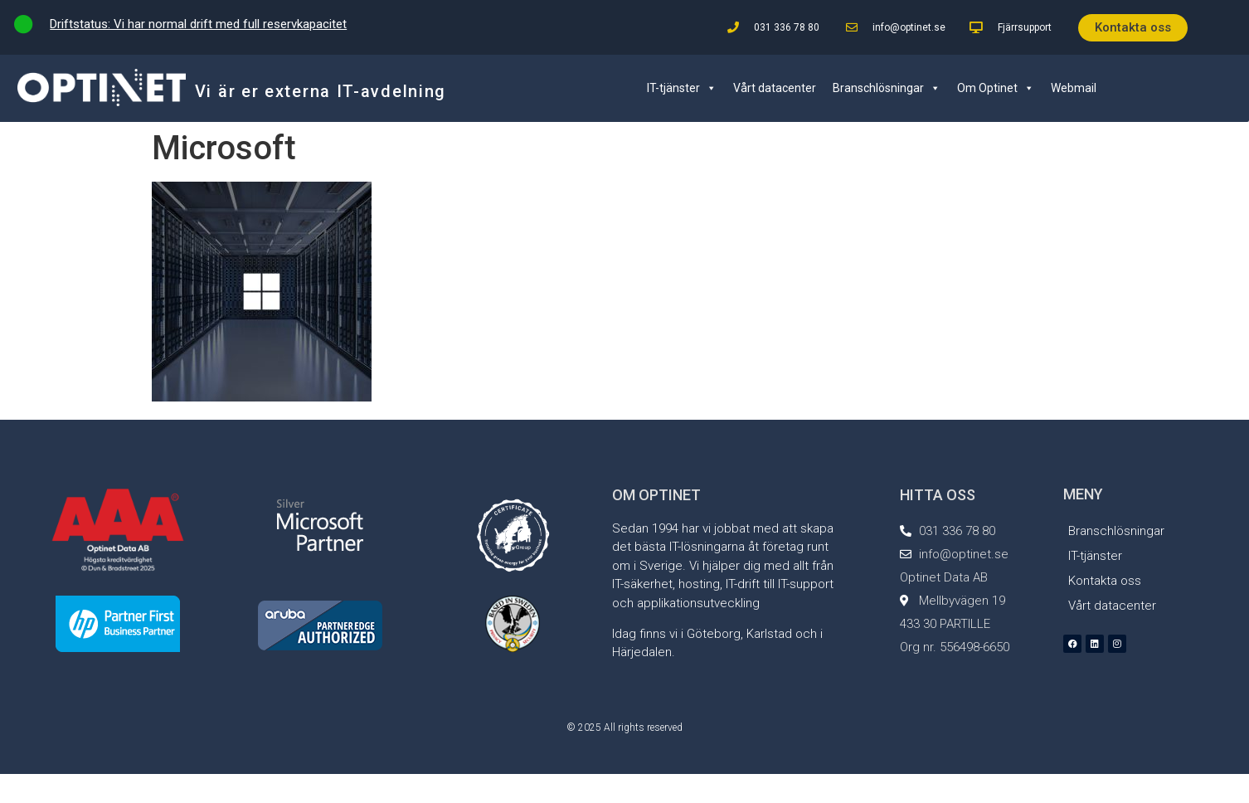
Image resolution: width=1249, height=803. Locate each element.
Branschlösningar (886, 88)
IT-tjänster (682, 88)
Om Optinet (995, 88)
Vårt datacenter (774, 88)
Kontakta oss (1104, 580)
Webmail (1073, 88)
